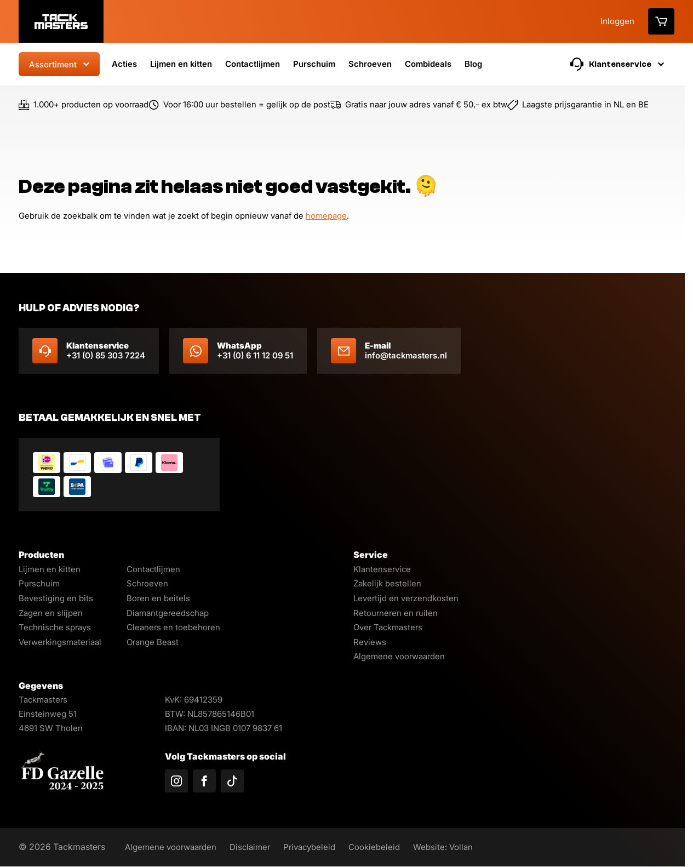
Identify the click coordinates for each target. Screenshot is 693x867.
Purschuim (314, 64)
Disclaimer (256, 847)
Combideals (428, 64)
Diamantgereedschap (168, 613)
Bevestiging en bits (56, 598)
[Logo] (61, 21)
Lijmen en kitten (181, 64)
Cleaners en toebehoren (173, 627)
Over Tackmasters (387, 627)
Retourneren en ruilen (395, 613)
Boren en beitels (158, 598)
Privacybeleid (319, 847)
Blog (473, 64)
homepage (326, 216)
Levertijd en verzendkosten (406, 598)
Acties (124, 64)
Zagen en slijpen (51, 613)
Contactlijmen (252, 64)
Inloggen (617, 21)
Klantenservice (382, 569)
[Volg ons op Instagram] (176, 780)
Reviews (369, 642)
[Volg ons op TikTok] (232, 780)
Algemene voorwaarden (399, 656)
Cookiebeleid (387, 847)
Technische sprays (55, 627)
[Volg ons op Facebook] (204, 780)
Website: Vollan (458, 847)
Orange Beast (153, 642)
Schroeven (370, 64)
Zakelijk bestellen (387, 583)
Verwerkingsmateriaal (60, 642)
